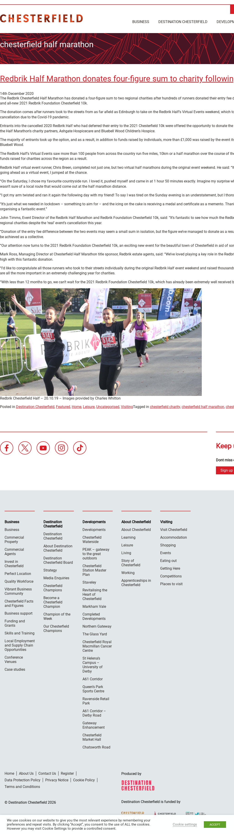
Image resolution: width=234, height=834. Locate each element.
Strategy (50, 569)
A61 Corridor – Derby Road (94, 712)
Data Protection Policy (22, 779)
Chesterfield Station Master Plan (94, 569)
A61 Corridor (92, 678)
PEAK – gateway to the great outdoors (95, 552)
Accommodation (173, 536)
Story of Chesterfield (130, 562)
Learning (128, 536)
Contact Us (47, 772)
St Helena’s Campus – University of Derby (92, 664)
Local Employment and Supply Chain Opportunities (20, 644)
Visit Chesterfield (173, 529)
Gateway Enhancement (93, 724)
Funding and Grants (15, 622)
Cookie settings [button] (185, 824)
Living (126, 552)
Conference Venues (14, 658)
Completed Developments (94, 615)
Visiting (127, 405)
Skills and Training (20, 632)
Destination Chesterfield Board (58, 559)
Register (67, 772)
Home (76, 405)
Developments (94, 529)
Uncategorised (107, 405)
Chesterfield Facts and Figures (19, 602)
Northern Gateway (97, 625)
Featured (63, 405)
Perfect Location (18, 573)
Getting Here (170, 567)
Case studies (15, 668)
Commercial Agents (14, 550)
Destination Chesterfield (41, 18)
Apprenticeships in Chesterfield (136, 581)
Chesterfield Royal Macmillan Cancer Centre (97, 645)
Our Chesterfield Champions (56, 627)
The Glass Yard (94, 633)
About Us (26, 772)
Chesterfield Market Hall (91, 736)
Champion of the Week (56, 615)
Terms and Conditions (22, 786)
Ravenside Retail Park (95, 700)
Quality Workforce (19, 580)
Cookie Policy (84, 779)
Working (128, 572)
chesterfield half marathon (203, 405)
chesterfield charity (165, 405)
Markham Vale (94, 605)
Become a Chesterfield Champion (52, 601)
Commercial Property (14, 538)
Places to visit (171, 583)
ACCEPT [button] (215, 824)
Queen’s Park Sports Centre (93, 688)
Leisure (89, 405)
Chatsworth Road (96, 746)
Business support (18, 612)
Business (140, 22)
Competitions (171, 575)
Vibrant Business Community (18, 590)
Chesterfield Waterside (91, 538)
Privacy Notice (56, 779)
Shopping (168, 544)
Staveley (89, 581)
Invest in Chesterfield (14, 563)
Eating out (168, 560)
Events (165, 552)
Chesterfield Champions (52, 587)
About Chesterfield (136, 529)
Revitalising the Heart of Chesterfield (94, 593)
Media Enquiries (56, 577)
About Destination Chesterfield (57, 547)
